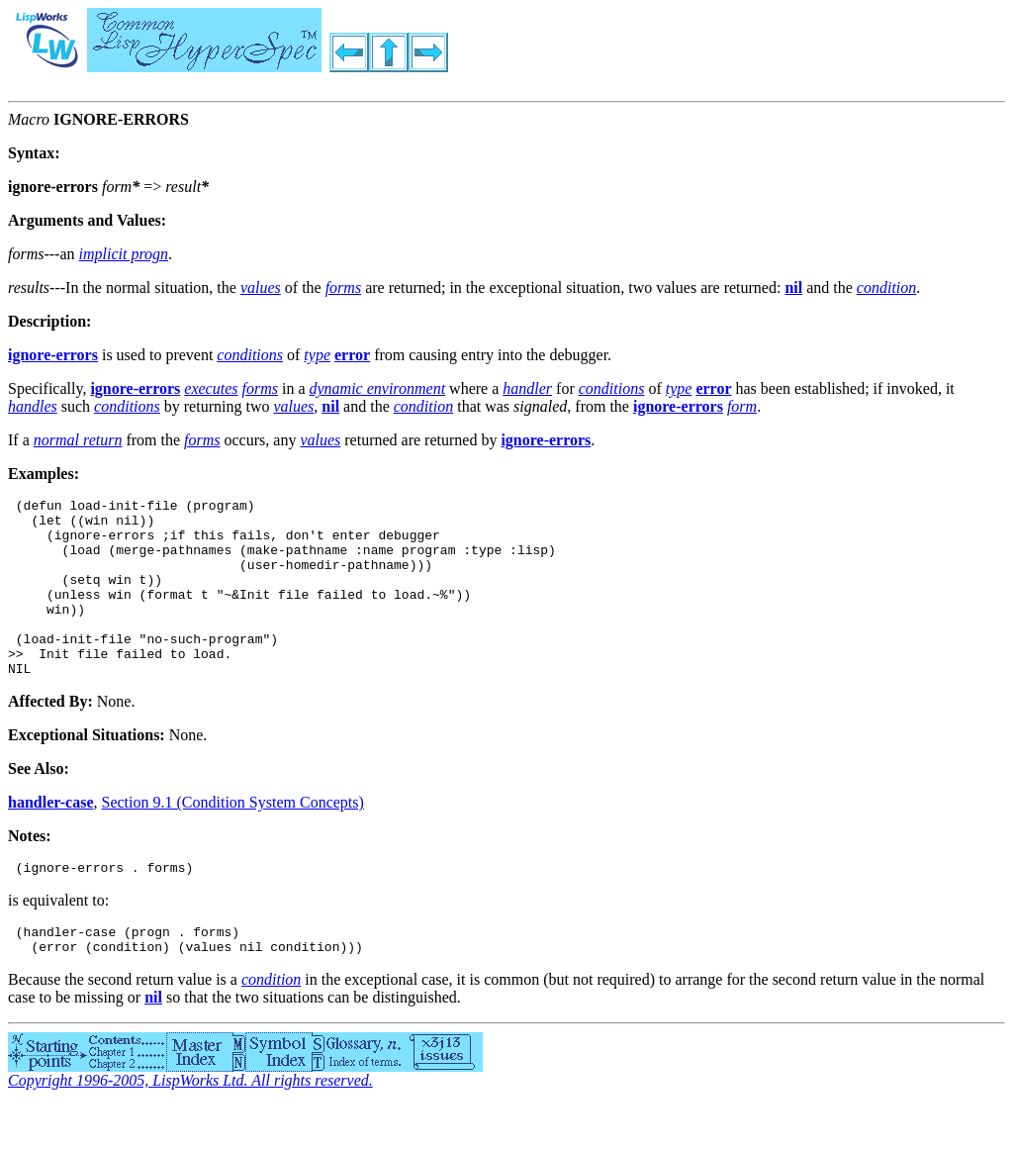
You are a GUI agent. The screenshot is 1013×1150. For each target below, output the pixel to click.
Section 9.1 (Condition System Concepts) (233, 837)
